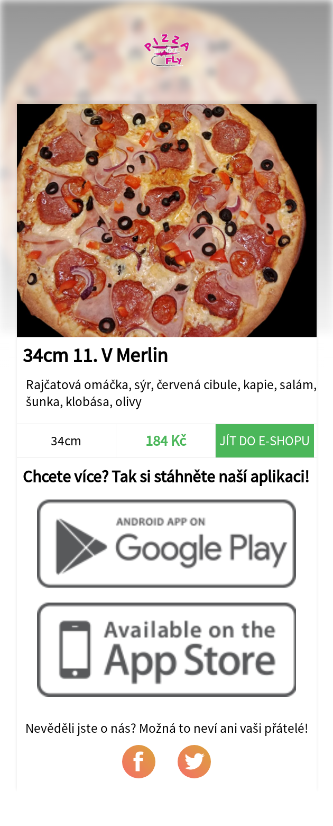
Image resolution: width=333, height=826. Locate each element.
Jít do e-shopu (264, 440)
